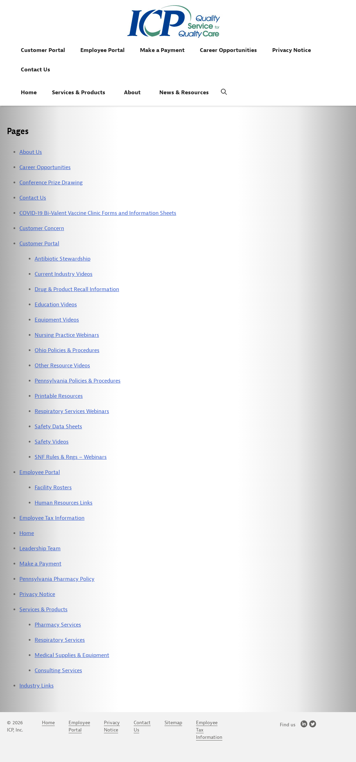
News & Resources (184, 92)
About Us (30, 152)
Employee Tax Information (51, 518)
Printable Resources (59, 396)
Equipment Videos (57, 319)
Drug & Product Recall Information (77, 289)
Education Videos (56, 304)
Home (29, 92)
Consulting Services (58, 670)
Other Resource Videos (62, 365)
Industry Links (36, 685)
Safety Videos (52, 441)
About (132, 92)
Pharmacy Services (58, 624)
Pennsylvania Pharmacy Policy (57, 579)
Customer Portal (43, 50)
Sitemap (173, 723)
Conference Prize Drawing (51, 182)
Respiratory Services (60, 640)
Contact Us (35, 69)
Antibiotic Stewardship (62, 258)
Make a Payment (162, 50)
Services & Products (78, 92)
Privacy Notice (291, 50)
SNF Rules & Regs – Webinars (71, 457)
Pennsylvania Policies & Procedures (78, 380)
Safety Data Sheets (58, 426)
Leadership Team (40, 548)
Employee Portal (102, 50)
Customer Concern (41, 228)
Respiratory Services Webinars (72, 411)
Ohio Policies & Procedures (67, 350)
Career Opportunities (228, 50)
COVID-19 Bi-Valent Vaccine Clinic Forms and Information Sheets (97, 213)
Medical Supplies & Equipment (72, 655)
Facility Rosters (53, 487)
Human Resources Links (63, 502)
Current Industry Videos (63, 274)
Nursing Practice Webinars (67, 335)
